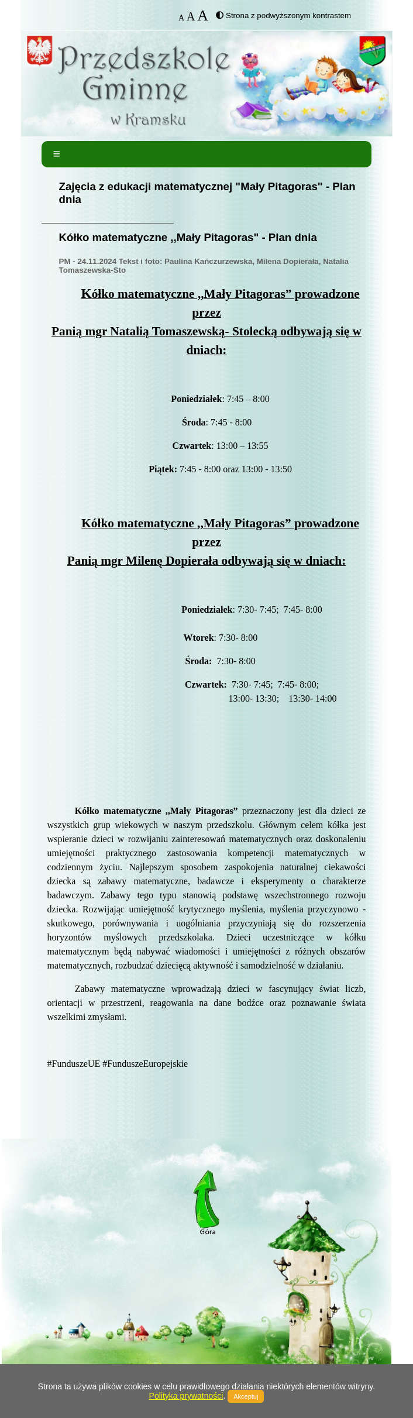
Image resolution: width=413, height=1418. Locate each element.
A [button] (181, 17)
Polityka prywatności (186, 1395)
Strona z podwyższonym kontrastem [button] (288, 15)
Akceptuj (245, 1396)
